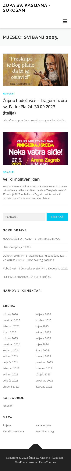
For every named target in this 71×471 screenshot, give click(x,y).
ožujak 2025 (10, 338)
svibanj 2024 (10, 356)
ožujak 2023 (43, 374)
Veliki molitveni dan (21, 179)
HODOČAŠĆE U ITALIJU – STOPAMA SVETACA (31, 238)
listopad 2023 (11, 368)
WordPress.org (45, 431)
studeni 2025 (43, 320)
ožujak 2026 (10, 314)
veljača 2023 (10, 380)
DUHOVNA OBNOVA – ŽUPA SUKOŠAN (27, 277)
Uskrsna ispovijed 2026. (17, 247)
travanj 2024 (43, 356)
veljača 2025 (43, 338)
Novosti (8, 93)
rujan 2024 (42, 344)
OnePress (21, 462)
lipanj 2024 (42, 350)
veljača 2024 (10, 362)
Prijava (7, 425)
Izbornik (65, 21)
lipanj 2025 (9, 332)
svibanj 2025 (43, 332)
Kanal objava (43, 425)
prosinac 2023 (44, 362)
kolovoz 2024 (11, 350)
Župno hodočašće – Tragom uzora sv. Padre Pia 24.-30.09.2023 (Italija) (35, 106)
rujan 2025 (42, 326)
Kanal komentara (13, 431)
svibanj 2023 (10, 374)
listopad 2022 (44, 386)
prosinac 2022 (44, 380)
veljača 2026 (43, 314)
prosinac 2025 (11, 320)
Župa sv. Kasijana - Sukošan (26, 8)
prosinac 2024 (11, 344)
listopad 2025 (11, 326)
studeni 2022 (11, 386)
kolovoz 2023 (44, 368)
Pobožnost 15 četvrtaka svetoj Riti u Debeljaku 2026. (35, 268)
